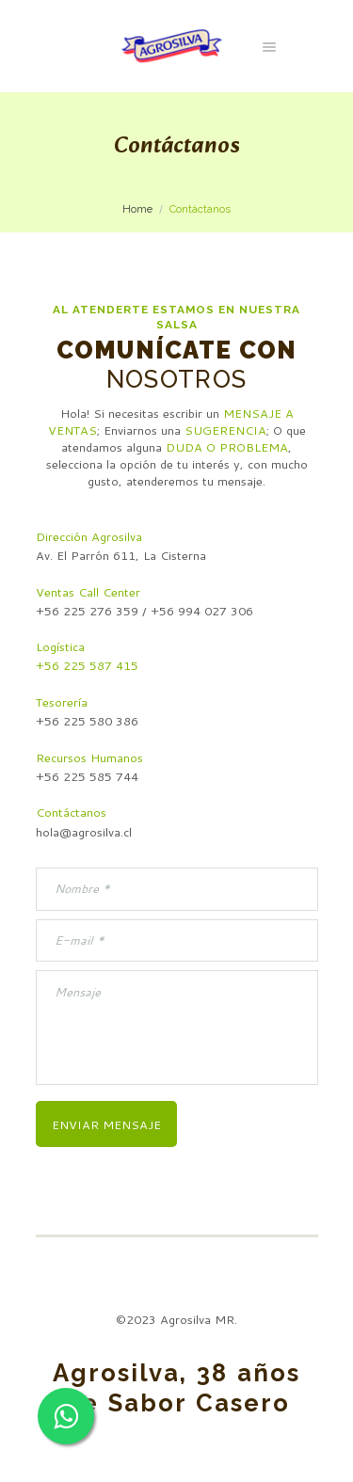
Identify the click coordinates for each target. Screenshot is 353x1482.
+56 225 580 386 (87, 720)
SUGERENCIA (225, 430)
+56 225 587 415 (87, 665)
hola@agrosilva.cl (84, 831)
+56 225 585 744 (87, 776)
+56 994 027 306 (202, 610)
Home (137, 208)
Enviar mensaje (106, 1124)
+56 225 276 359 (87, 610)
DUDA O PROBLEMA (227, 446)
